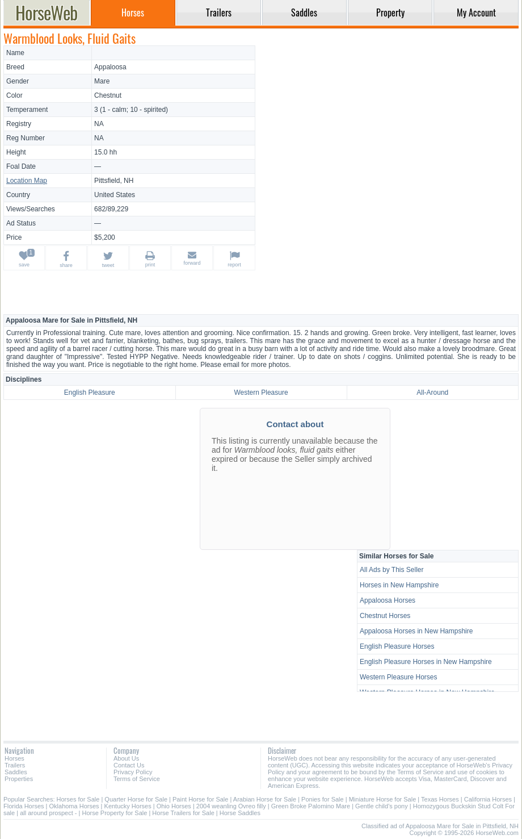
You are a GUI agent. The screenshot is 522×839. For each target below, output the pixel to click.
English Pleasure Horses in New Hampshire (426, 662)
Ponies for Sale (322, 799)
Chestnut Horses (385, 616)
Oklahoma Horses (74, 806)
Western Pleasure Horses (398, 677)
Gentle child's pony (381, 806)
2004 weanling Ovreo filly (231, 806)
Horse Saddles (240, 812)
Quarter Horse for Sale (135, 799)
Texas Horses (440, 799)
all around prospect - (48, 812)
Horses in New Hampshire (399, 585)
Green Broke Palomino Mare (310, 806)
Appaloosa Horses (387, 600)
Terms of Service (136, 778)
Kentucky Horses (127, 806)
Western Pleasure (261, 392)
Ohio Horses (174, 806)
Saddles (16, 772)
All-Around (432, 392)
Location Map (26, 181)
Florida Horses (23, 806)
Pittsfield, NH (113, 181)
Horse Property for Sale (114, 812)
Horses (14, 758)
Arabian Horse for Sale (264, 799)
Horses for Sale (78, 799)
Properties (19, 778)
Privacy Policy (132, 772)
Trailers (15, 765)
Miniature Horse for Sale (382, 799)
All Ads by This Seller (392, 570)
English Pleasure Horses (397, 646)
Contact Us (128, 765)
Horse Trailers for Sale (183, 812)
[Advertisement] (388, 124)
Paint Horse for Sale (200, 799)
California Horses (488, 799)
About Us (126, 758)
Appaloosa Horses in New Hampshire (416, 631)
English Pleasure (89, 392)
